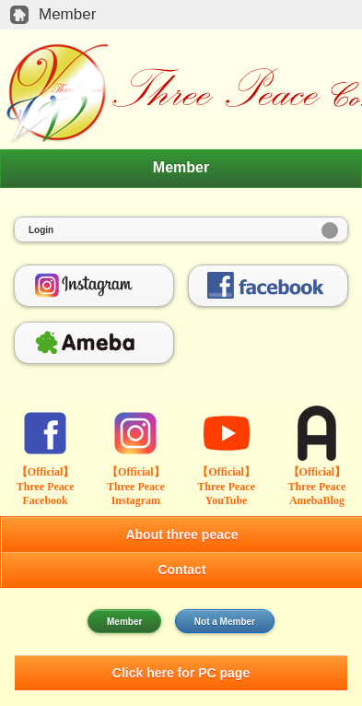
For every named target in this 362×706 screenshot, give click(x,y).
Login (41, 230)
